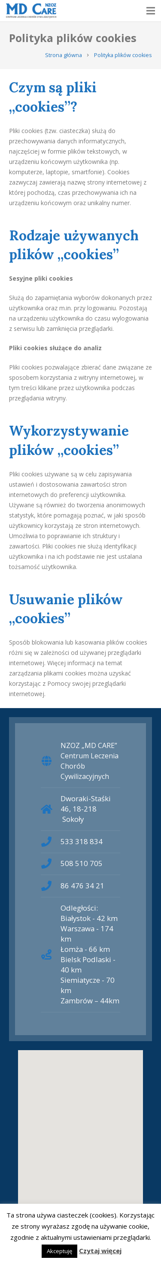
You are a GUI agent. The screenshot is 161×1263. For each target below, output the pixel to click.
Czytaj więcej (100, 1250)
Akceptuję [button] (59, 1251)
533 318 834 (82, 841)
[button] (80, 1128)
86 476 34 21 (82, 885)
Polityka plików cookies (123, 55)
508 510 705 (82, 863)
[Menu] (151, 10)
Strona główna (63, 55)
